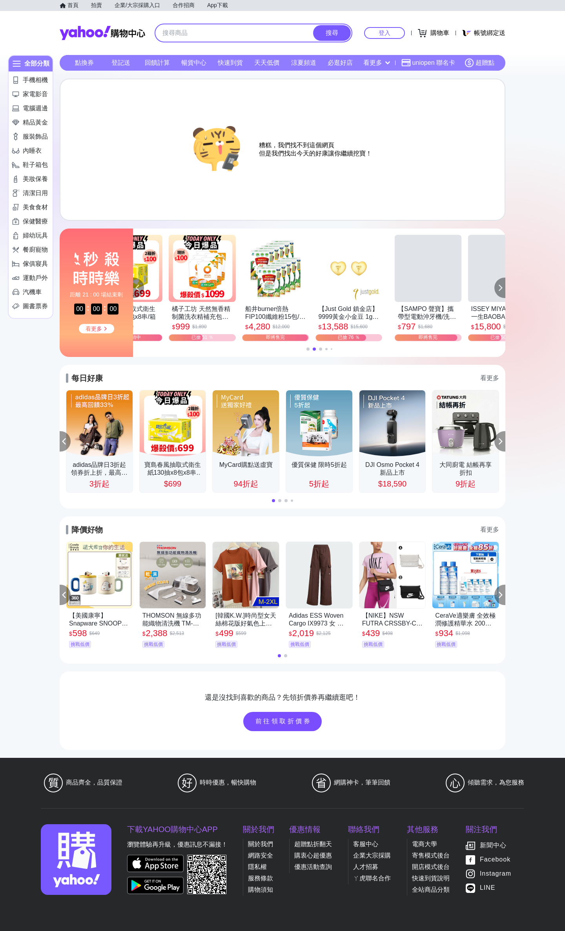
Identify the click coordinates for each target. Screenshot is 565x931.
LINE (488, 887)
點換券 (84, 62)
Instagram (495, 873)
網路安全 (260, 855)
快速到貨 (230, 62)
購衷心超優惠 (313, 855)
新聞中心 (493, 845)
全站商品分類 (431, 889)
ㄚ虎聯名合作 (372, 878)
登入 (384, 32)
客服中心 (365, 844)
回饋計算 (157, 62)
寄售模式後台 (431, 855)
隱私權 (257, 866)
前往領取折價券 (283, 721)
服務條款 (260, 878)
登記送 (120, 62)
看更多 (376, 62)
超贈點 (479, 63)
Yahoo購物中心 (102, 33)
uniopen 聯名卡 (428, 63)
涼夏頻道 (303, 62)
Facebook (495, 859)
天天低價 (266, 62)
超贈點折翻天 (313, 844)
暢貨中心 (193, 62)
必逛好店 (340, 62)
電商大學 (424, 844)
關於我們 (260, 844)
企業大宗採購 (372, 855)
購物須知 (260, 889)
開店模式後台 (431, 866)
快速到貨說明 (431, 878)
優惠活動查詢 (313, 866)
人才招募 (365, 866)
